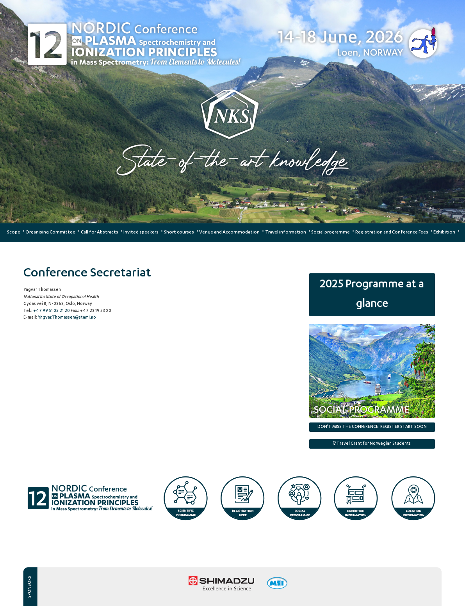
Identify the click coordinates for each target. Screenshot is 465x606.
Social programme (330, 232)
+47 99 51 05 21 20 (52, 311)
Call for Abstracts (99, 232)
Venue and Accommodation (229, 232)
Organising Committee (50, 232)
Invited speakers (141, 232)
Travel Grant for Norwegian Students (372, 443)
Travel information (285, 232)
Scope (13, 232)
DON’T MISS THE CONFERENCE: (372, 427)
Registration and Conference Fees (391, 232)
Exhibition (444, 232)
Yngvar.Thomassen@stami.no (67, 317)
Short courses (179, 232)
